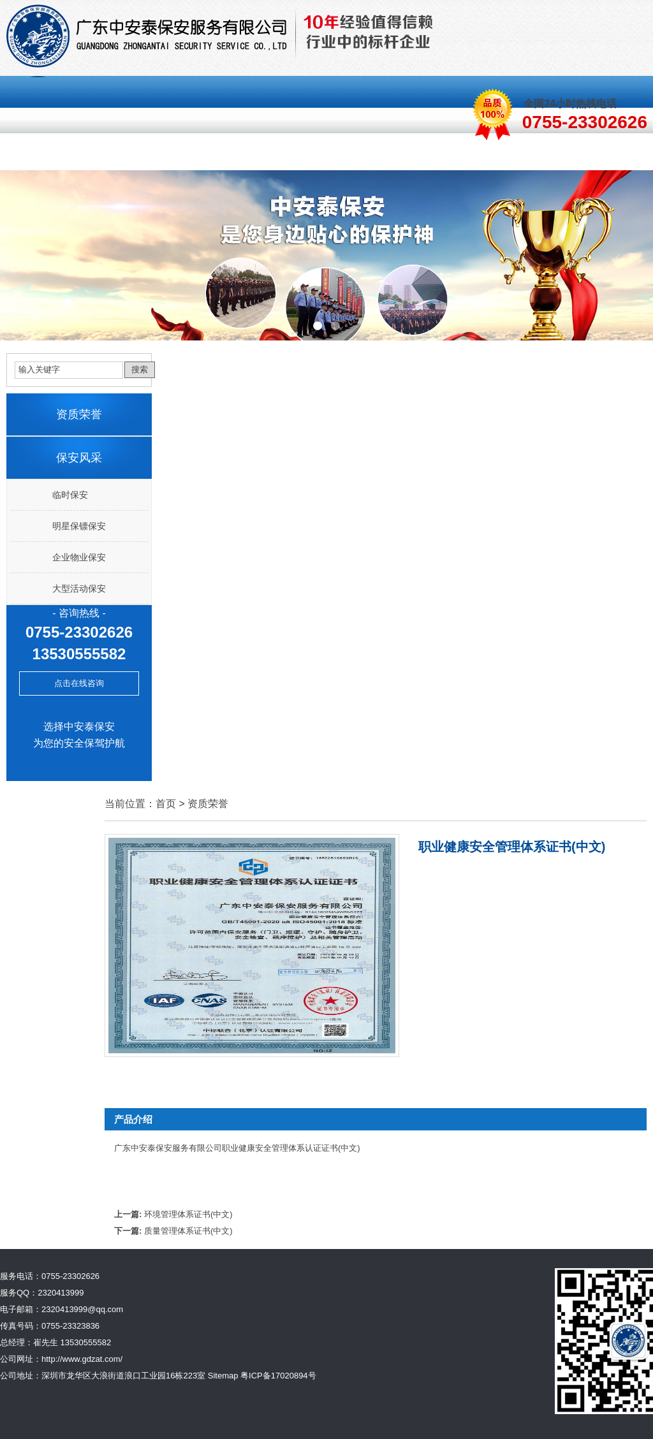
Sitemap (223, 1375)
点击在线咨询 (79, 683)
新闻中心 (495, 154)
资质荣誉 (416, 154)
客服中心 (337, 154)
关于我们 (99, 154)
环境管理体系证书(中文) (188, 1214)
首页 (30, 154)
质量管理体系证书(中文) (188, 1231)
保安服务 (178, 154)
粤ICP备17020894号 (278, 1375)
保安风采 (257, 154)
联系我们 (574, 154)
